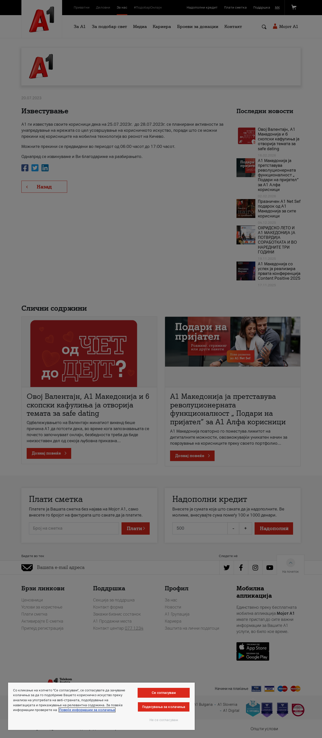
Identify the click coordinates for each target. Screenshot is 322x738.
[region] (101, 706)
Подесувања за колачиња (163, 707)
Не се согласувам (163, 720)
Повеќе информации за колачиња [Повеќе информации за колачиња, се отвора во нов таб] (87, 710)
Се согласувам (164, 693)
